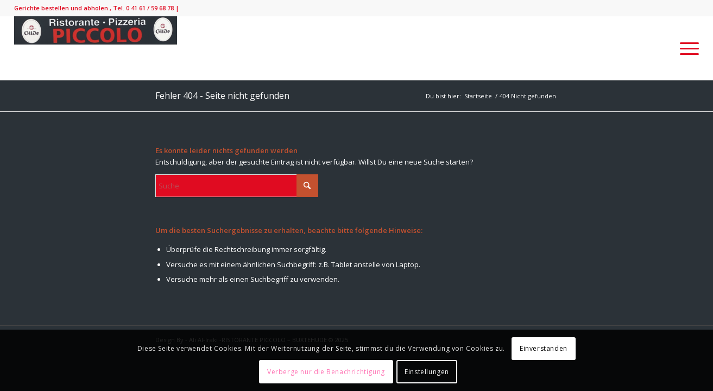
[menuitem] (686, 48)
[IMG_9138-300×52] (95, 48)
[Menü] (686, 48)
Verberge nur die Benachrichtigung (326, 371)
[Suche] (236, 185)
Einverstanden (543, 348)
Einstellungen (427, 371)
